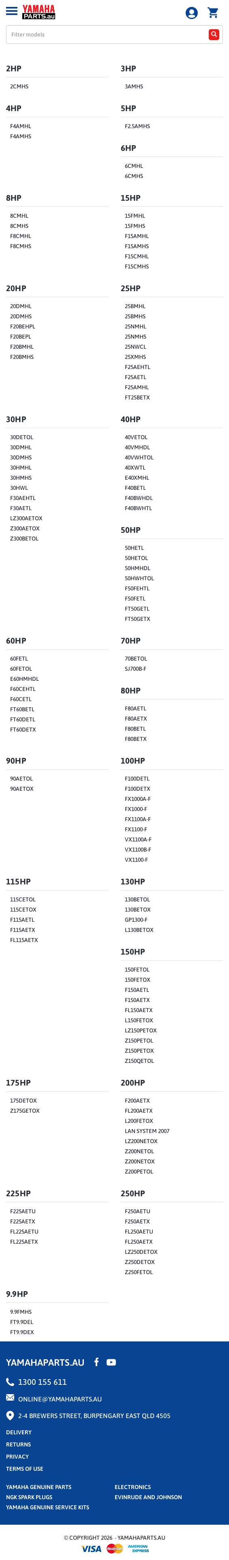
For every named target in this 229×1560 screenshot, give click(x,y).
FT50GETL (137, 608)
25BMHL (135, 306)
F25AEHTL (137, 367)
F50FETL (135, 598)
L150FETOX (139, 1020)
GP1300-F (136, 919)
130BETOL (137, 899)
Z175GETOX (25, 1110)
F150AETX (137, 1000)
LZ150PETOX (141, 1030)
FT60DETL (22, 719)
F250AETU (137, 1211)
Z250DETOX (140, 1262)
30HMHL (21, 467)
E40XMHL (137, 477)
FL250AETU (139, 1231)
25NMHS (135, 336)
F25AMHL (137, 387)
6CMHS (134, 176)
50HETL (134, 548)
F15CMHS (137, 266)
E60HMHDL (24, 679)
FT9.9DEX (22, 1332)
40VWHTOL (139, 457)
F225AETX (22, 1221)
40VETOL (136, 437)
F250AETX (137, 1221)
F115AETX (22, 930)
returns (18, 1444)
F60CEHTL (23, 689)
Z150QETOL (139, 1061)
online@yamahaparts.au (60, 1399)
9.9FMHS (21, 1312)
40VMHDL (137, 447)
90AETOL (21, 778)
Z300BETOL (24, 538)
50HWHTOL (139, 578)
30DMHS (21, 457)
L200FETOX (139, 1121)
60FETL (19, 658)
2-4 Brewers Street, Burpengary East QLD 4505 (94, 1415)
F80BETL (135, 728)
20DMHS (21, 316)
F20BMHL (22, 346)
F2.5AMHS (137, 126)
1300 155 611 (42, 1381)
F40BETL (135, 488)
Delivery (19, 1432)
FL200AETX (139, 1110)
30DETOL (21, 437)
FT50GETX (137, 619)
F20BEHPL (22, 326)
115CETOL (23, 899)
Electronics (133, 1487)
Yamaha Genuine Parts (38, 1487)
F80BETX (136, 739)
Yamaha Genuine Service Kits (47, 1507)
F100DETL (137, 778)
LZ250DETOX (141, 1252)
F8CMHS (20, 246)
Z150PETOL (139, 1040)
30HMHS (21, 477)
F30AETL (21, 508)
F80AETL (135, 708)
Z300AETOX (25, 528)
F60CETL (21, 699)
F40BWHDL (139, 498)
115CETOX (23, 909)
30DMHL (21, 447)
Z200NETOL (139, 1151)
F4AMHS (20, 136)
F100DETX (137, 788)
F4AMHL (20, 126)
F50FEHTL (137, 588)
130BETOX (138, 909)
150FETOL (137, 969)
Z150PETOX (139, 1050)
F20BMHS (22, 357)
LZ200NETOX (141, 1141)
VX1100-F (136, 859)
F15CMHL (137, 256)
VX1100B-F (138, 849)
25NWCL (135, 346)
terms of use (24, 1469)
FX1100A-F (138, 819)
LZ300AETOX (26, 518)
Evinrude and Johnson (148, 1497)
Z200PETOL (139, 1171)
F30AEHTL (23, 498)
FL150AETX (139, 1010)
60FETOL (21, 668)
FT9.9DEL (21, 1322)
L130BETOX (139, 930)
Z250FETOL (139, 1272)
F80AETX (136, 718)
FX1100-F (136, 829)
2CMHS (19, 86)
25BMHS (135, 316)
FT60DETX (23, 729)
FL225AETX (24, 1241)
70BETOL (136, 658)
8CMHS (19, 226)
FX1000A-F (138, 799)
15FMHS (135, 226)
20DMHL (21, 306)
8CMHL (19, 215)
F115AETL (22, 919)
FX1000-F (136, 809)
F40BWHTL (138, 508)
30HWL (19, 488)
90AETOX (22, 788)
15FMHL (135, 215)
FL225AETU (24, 1231)
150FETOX (137, 979)
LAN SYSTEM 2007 (147, 1131)
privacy (17, 1456)
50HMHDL (137, 568)
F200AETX (137, 1100)
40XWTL (135, 467)
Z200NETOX (140, 1161)
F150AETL (137, 990)
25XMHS (135, 357)
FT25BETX (137, 397)
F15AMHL (137, 236)
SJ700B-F (135, 668)
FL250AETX (139, 1241)
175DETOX (23, 1100)
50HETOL (136, 558)
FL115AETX (24, 940)
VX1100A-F (138, 839)
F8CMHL (20, 236)
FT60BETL (22, 709)
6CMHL (134, 166)
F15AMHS (137, 246)
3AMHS (134, 86)
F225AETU (23, 1211)
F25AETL (135, 377)
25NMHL (135, 326)
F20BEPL (20, 336)
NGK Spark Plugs (29, 1497)
